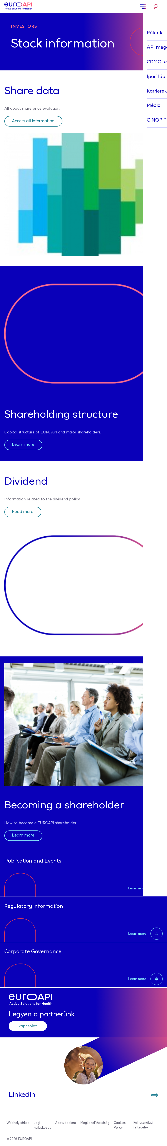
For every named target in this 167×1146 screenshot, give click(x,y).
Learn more (24, 445)
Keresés (156, 6)
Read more (23, 512)
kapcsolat (30, 1026)
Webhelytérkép (18, 1123)
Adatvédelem (65, 1123)
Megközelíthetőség (94, 1123)
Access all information (35, 121)
